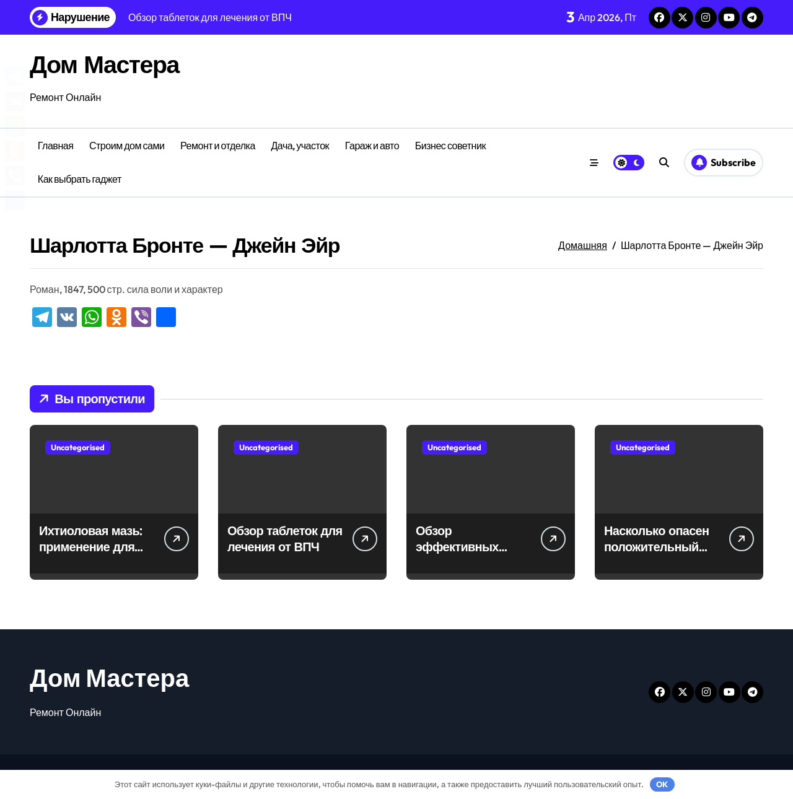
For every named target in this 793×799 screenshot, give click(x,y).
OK (662, 784)
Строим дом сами (127, 145)
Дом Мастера (106, 63)
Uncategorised (78, 447)
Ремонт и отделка (217, 145)
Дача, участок (300, 145)
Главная (56, 145)
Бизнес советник (450, 145)
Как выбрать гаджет (79, 179)
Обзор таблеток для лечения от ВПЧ (284, 538)
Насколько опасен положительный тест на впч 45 (656, 546)
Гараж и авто (372, 145)
